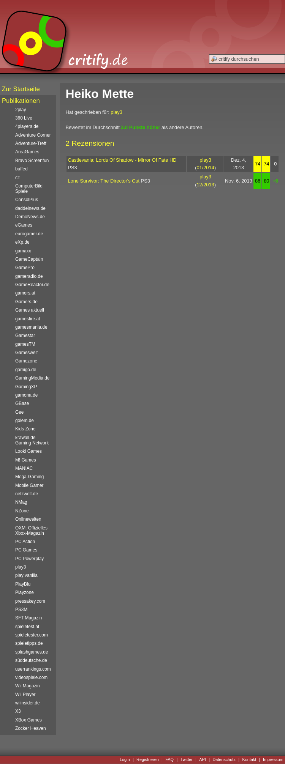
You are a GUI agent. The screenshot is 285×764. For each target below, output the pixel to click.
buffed (21, 169)
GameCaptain (29, 259)
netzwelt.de (26, 493)
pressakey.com (30, 601)
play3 (116, 112)
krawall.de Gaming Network (32, 440)
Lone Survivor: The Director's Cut (104, 181)
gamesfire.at (27, 318)
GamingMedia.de (32, 378)
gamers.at (25, 293)
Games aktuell (29, 310)
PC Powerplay (29, 558)
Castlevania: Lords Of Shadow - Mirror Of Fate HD (122, 160)
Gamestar (25, 335)
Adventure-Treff (30, 143)
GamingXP (26, 386)
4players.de (26, 126)
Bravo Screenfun (32, 160)
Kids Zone (25, 429)
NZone (22, 511)
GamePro (25, 267)
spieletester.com (31, 635)
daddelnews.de (30, 208)
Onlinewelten (28, 519)
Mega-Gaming (29, 476)
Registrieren (147, 760)
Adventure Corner (33, 135)
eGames (23, 225)
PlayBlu (22, 584)
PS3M (21, 609)
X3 (18, 711)
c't (17, 177)
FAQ (169, 760)
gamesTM (25, 344)
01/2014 (205, 167)
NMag (21, 502)
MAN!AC (24, 468)
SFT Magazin (28, 618)
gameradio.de (29, 276)
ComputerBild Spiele (29, 188)
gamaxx (23, 251)
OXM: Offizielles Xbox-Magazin (31, 530)
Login (125, 760)
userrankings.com (33, 669)
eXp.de (22, 242)
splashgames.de (31, 652)
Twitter (186, 760)
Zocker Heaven (30, 728)
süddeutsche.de (31, 660)
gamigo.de (25, 369)
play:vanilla (26, 575)
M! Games (25, 460)
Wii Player (25, 694)
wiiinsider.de (27, 703)
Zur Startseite (21, 89)
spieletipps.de (29, 643)
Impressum (273, 760)
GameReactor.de (32, 284)
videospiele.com (31, 677)
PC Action (25, 541)
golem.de (24, 420)
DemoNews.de (30, 216)
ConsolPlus (26, 199)
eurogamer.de (29, 233)
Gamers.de (26, 301)
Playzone (24, 592)
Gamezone (26, 361)
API (202, 760)
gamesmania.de (31, 327)
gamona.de (26, 395)
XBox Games (28, 720)
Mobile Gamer (29, 485)
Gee (19, 412)
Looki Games (28, 451)
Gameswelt (26, 352)
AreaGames (27, 151)
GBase (22, 403)
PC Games (26, 550)
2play (20, 109)
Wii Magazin (27, 685)
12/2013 (205, 184)
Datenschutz (223, 760)
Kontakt (249, 760)
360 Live (23, 118)
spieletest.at (27, 626)
